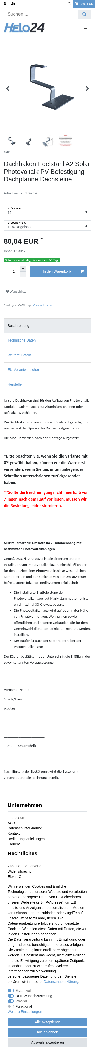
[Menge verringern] (23, 274)
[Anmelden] (5, 4)
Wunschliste (16, 291)
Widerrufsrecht (19, 871)
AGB (11, 823)
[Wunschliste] (69, 4)
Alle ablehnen (47, 1032)
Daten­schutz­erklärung (61, 982)
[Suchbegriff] (41, 14)
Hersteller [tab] (15, 384)
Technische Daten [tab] (22, 340)
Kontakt (14, 833)
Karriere (14, 844)
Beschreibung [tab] (18, 326)
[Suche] (84, 14)
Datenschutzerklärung (25, 828)
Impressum (16, 818)
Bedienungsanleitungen (26, 839)
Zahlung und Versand (24, 866)
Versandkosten (42, 305)
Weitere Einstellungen (25, 1012)
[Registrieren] (14, 4)
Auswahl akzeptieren (47, 1042)
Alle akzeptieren (47, 1022)
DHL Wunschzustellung (34, 996)
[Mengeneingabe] (14, 271)
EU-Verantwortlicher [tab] (23, 370)
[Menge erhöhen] (23, 269)
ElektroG (14, 877)
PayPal (21, 1001)
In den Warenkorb (63, 271)
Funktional (24, 1006)
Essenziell (24, 990)
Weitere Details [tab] (20, 355)
